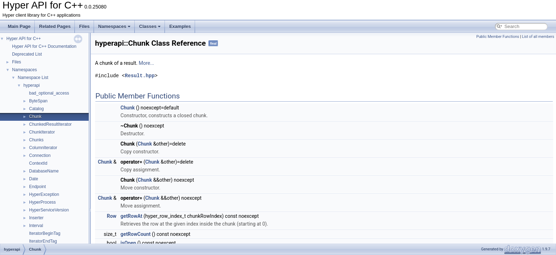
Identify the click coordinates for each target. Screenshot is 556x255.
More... (146, 63)
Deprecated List (27, 54)
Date (33, 178)
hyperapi (31, 85)
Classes (150, 26)
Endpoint (37, 186)
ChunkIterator (42, 132)
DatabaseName (44, 171)
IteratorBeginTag (44, 233)
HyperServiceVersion (49, 210)
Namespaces (114, 26)
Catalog (36, 108)
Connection (40, 155)
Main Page (19, 26)
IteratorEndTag (43, 241)
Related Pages (55, 26)
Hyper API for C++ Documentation (44, 46)
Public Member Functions (497, 36)
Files (84, 26)
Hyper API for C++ (23, 38)
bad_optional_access (49, 93)
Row (111, 216)
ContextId (38, 163)
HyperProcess (42, 202)
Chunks (36, 139)
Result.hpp (140, 75)
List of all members (538, 36)
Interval (36, 225)
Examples (180, 26)
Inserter (36, 217)
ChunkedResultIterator (50, 124)
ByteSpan (38, 100)
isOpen (128, 243)
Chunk (35, 116)
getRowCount (136, 234)
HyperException (44, 194)
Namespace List (33, 77)
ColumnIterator (43, 147)
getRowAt (131, 216)
